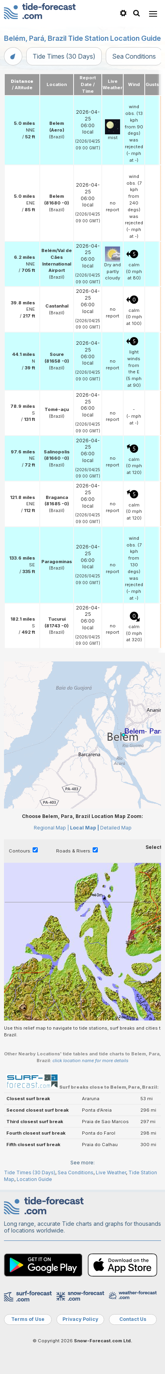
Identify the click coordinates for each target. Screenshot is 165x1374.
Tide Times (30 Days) (64, 56)
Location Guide (34, 1179)
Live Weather (111, 1172)
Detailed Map (116, 828)
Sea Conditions (134, 56)
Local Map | (84, 828)
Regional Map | (51, 828)
